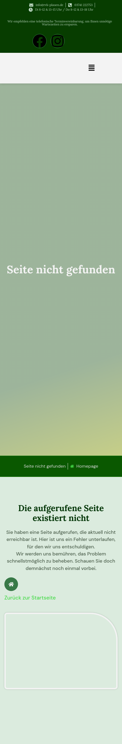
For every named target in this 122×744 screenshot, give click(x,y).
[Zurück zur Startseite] (11, 584)
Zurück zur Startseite (30, 597)
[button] (91, 68)
